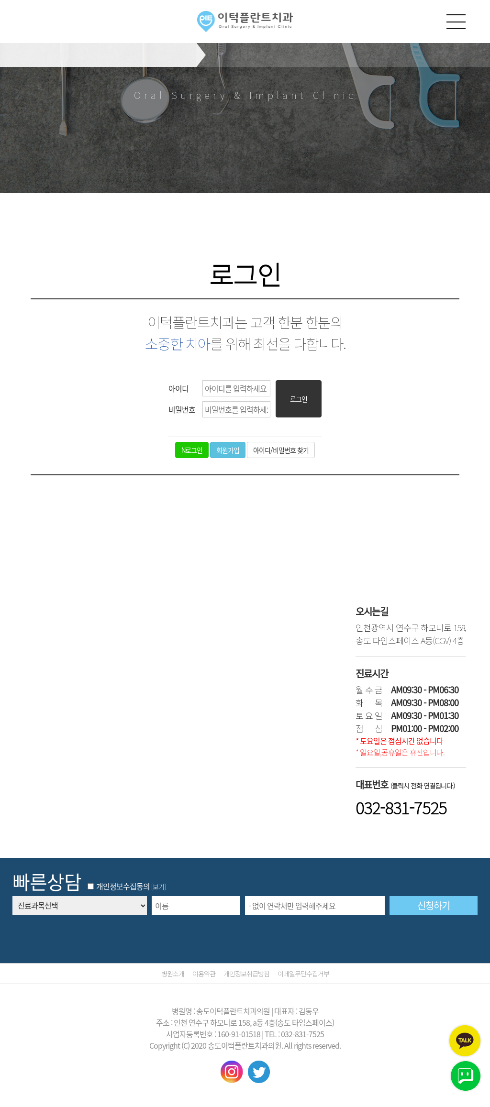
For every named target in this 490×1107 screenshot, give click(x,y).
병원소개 (172, 973)
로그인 (298, 399)
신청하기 (433, 905)
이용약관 (203, 973)
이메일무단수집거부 (303, 973)
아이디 (178, 388)
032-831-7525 (401, 807)
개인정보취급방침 (246, 973)
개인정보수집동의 (119, 886)
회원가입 (227, 450)
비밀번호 (181, 409)
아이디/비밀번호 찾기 (281, 450)
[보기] (158, 886)
